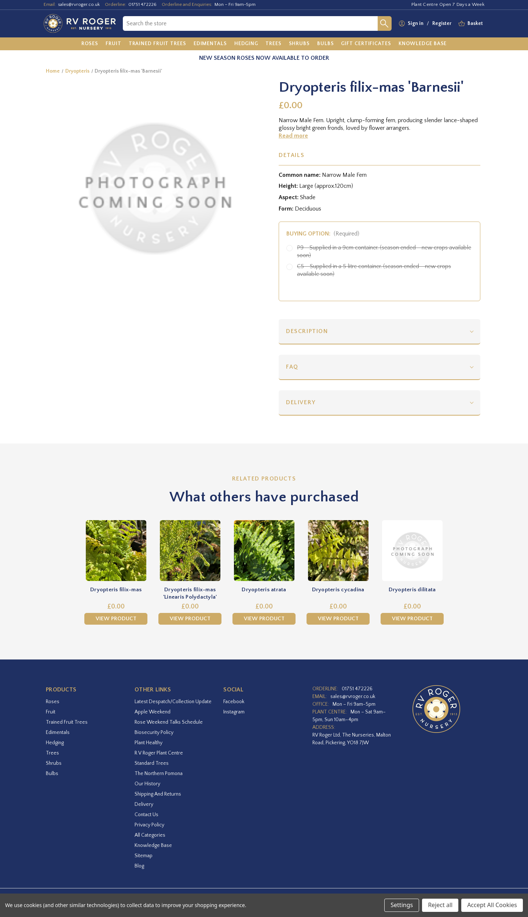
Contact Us (146, 815)
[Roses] (90, 44)
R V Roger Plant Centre (159, 753)
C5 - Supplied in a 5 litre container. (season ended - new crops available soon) (374, 270)
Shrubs (54, 763)
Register (441, 23)
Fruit (50, 712)
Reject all (440, 905)
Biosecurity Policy (154, 732)
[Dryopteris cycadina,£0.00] (338, 550)
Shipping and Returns (158, 794)
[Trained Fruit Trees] (157, 44)
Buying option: (322, 233)
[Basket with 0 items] (475, 24)
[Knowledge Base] (423, 44)
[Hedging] (246, 44)
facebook (233, 702)
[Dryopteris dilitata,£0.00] (412, 550)
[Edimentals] (210, 44)
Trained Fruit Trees (67, 722)
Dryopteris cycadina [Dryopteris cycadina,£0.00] (338, 590)
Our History (147, 784)
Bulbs (52, 774)
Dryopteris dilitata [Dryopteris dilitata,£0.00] (412, 590)
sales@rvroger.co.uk (79, 4)
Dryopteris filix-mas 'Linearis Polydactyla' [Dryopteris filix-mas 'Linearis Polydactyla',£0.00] (190, 593)
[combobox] (250, 23)
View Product (116, 618)
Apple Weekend (152, 712)
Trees (52, 753)
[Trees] (273, 44)
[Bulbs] (326, 44)
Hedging (55, 743)
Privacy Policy (149, 825)
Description (307, 331)
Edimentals (58, 732)
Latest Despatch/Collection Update (173, 702)
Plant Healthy (148, 743)
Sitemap (144, 856)
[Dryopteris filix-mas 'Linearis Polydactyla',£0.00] (190, 550)
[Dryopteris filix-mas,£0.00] (115, 550)
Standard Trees (152, 763)
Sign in (415, 23)
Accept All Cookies (492, 905)
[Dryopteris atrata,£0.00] (264, 550)
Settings (401, 905)
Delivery (301, 402)
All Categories (150, 835)
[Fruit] (113, 44)
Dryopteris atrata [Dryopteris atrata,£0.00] (264, 590)
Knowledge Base (153, 845)
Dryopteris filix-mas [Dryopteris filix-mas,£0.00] (116, 590)
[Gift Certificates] (366, 44)
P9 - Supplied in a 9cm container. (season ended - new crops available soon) (384, 251)
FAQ (292, 366)
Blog (139, 866)
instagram (234, 712)
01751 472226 (142, 4)
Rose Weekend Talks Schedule (169, 722)
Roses (52, 702)
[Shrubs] (299, 44)
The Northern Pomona (159, 774)
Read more (293, 135)
